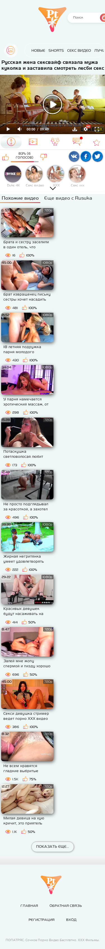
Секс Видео (73, 50)
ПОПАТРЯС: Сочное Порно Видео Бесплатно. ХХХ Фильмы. (53, 940)
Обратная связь (66, 906)
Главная (11, 50)
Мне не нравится (43, 157)
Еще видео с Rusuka (68, 197)
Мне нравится (5, 157)
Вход (71, 920)
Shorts (50, 50)
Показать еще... (52, 846)
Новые (32, 50)
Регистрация (42, 920)
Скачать (75, 129)
